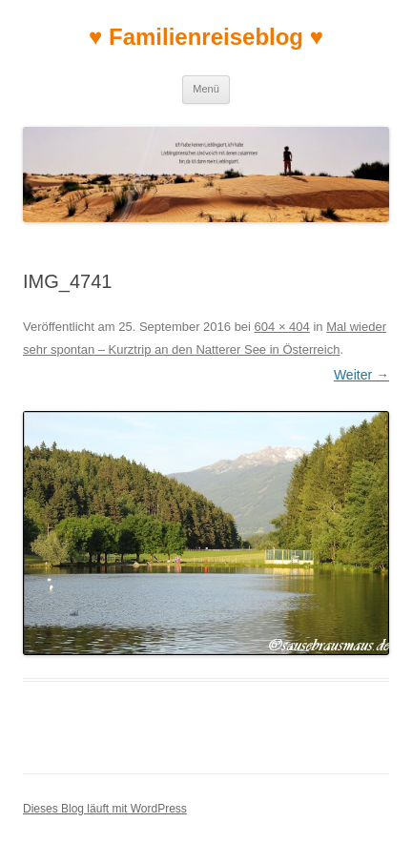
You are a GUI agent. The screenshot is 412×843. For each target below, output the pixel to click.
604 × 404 (282, 326)
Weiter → (361, 374)
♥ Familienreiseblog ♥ (206, 37)
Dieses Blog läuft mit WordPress (105, 808)
